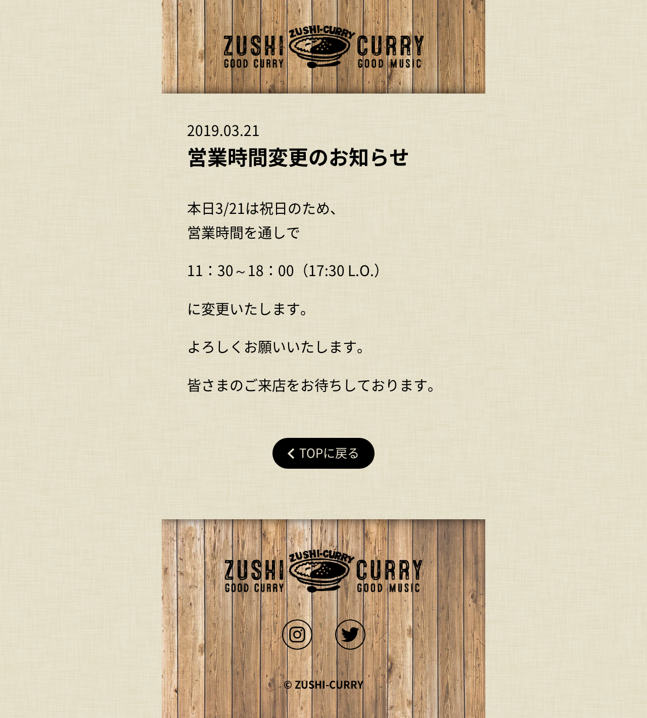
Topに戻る (329, 453)
